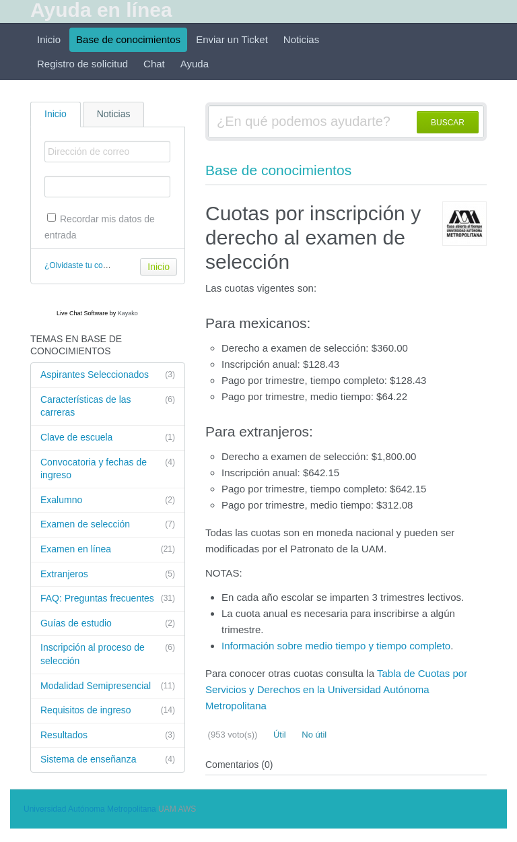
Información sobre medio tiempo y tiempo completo (335, 645)
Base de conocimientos (128, 39)
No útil (313, 735)
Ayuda (194, 63)
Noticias (301, 39)
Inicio (49, 39)
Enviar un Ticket (232, 39)
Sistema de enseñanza (107, 760)
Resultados (107, 735)
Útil (278, 735)
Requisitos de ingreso (107, 710)
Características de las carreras (107, 405)
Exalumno (107, 500)
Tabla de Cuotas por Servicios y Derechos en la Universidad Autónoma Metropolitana (336, 689)
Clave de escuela (107, 438)
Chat (154, 63)
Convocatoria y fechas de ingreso (107, 468)
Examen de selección (107, 524)
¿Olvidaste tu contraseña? (91, 265)
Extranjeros (107, 574)
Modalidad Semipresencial (107, 686)
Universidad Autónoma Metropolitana (90, 809)
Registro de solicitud (82, 63)
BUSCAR (447, 122)
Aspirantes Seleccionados (107, 375)
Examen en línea (107, 549)
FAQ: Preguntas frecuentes (107, 599)
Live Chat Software (82, 313)
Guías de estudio (107, 623)
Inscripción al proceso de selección (107, 653)
